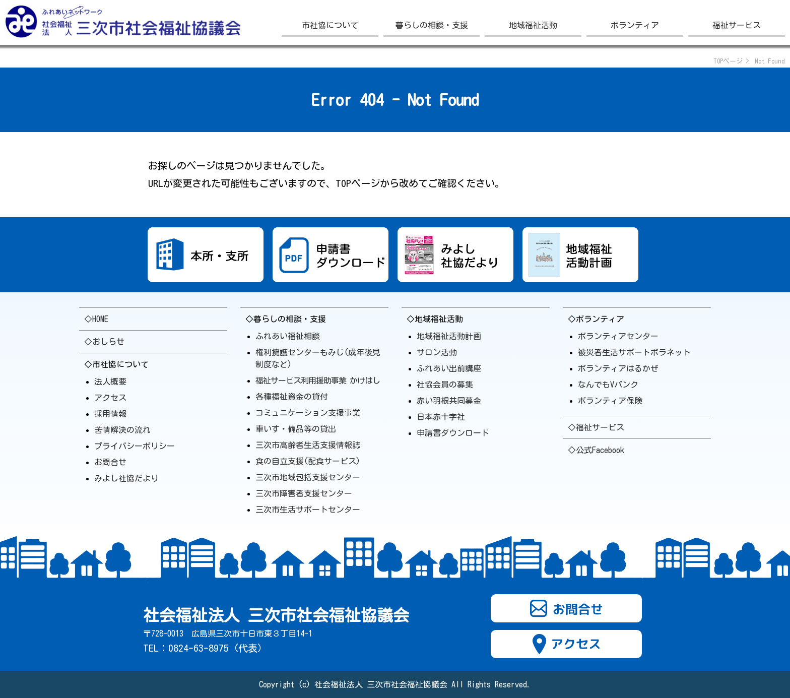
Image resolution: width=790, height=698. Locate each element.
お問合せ (110, 462)
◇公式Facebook (596, 450)
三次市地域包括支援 (307, 477)
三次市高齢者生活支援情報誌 (307, 445)
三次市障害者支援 (303, 493)
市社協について (330, 25)
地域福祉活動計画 (449, 336)
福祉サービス (736, 25)
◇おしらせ (104, 342)
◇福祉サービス (596, 427)
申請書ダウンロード (453, 433)
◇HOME (96, 319)
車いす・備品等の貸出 (295, 429)
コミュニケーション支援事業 (307, 413)
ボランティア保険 (610, 401)
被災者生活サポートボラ (634, 352)
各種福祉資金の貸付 (291, 397)
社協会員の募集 (445, 384)
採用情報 (110, 414)
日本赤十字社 (441, 417)
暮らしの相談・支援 (432, 25)
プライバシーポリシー (134, 446)
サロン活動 (437, 352)
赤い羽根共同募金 (449, 401)
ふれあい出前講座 (449, 368)
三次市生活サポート (307, 509)
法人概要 (110, 381)
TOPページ (728, 61)
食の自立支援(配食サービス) (307, 461)
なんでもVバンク (608, 384)
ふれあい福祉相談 (287, 336)
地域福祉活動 (533, 25)
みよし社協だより (126, 478)
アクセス (110, 398)
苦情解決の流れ (122, 430)
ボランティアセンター (618, 336)
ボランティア (635, 25)
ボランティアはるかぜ (618, 368)
